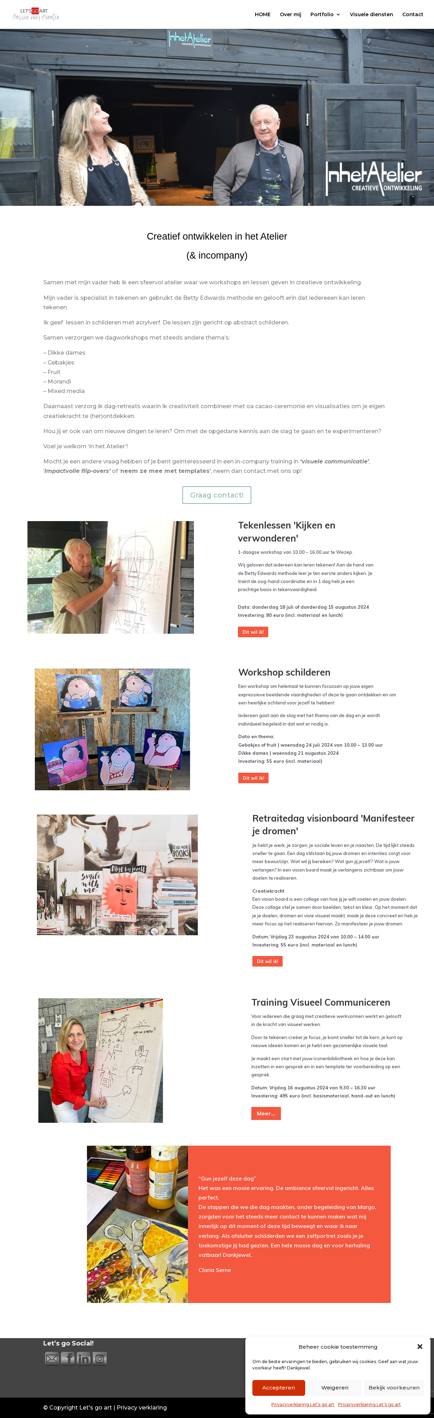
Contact (412, 15)
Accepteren (278, 1387)
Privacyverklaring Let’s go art (302, 1404)
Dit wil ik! (253, 632)
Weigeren (334, 1387)
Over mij (290, 15)
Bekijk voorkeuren (394, 1387)
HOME (263, 15)
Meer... (266, 1113)
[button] (419, 1346)
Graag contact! (217, 495)
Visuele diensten (371, 15)
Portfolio (322, 15)
